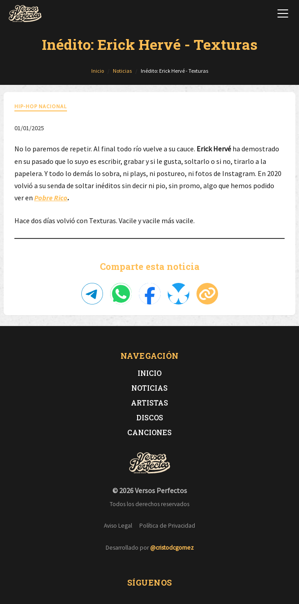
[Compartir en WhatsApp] (121, 293)
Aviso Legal (118, 525)
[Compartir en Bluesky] (178, 293)
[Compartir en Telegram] (92, 293)
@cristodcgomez (172, 547)
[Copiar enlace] (207, 293)
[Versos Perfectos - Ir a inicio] (25, 13)
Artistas (149, 402)
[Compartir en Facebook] (150, 293)
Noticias (149, 387)
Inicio (149, 373)
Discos (149, 417)
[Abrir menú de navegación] (283, 13)
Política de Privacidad (167, 525)
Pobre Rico (50, 197)
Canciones (149, 432)
